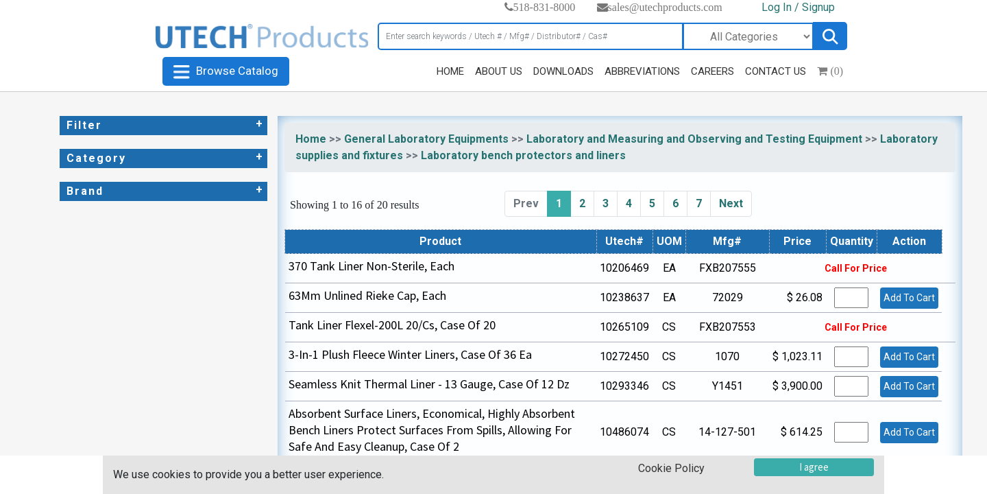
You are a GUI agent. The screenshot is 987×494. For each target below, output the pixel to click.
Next (731, 203)
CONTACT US (775, 71)
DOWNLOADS (563, 71)
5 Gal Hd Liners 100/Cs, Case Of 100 (379, 476)
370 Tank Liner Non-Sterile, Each (371, 266)
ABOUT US (498, 71)
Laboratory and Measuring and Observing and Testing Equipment (694, 138)
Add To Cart (909, 297)
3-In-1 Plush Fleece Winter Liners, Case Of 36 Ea (410, 354)
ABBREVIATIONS (642, 71)
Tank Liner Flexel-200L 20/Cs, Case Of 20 (392, 325)
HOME (450, 71)
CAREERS (712, 71)
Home (310, 138)
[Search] (530, 36)
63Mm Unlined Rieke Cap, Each (367, 295)
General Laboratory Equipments (426, 138)
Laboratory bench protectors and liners (523, 155)
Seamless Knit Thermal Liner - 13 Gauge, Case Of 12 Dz (429, 384)
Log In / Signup (798, 7)
